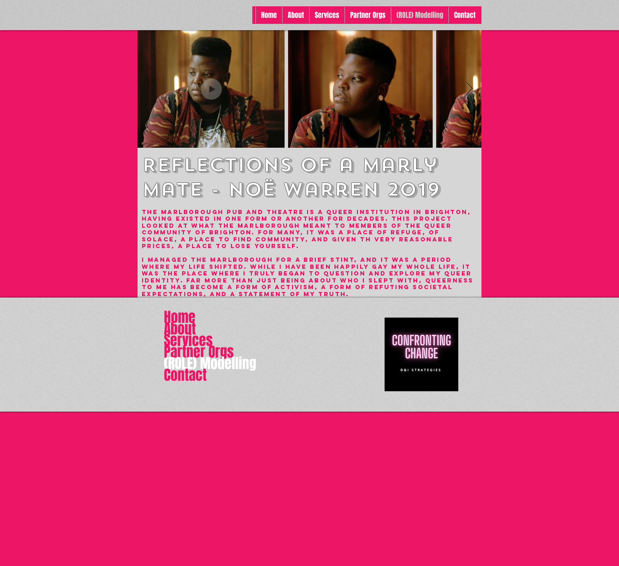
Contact (185, 375)
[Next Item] (469, 89)
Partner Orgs (199, 352)
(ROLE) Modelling (210, 363)
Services (188, 340)
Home (179, 317)
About (180, 328)
